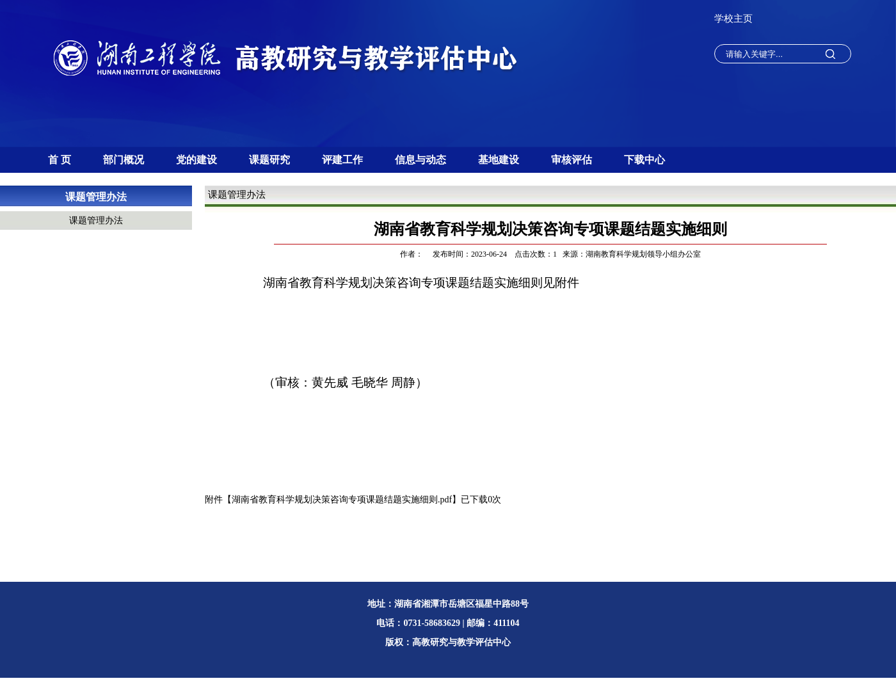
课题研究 (269, 159)
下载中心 (644, 159)
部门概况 (123, 159)
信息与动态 (420, 159)
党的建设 (196, 159)
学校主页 (733, 18)
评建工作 (342, 159)
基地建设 (498, 159)
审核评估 (571, 159)
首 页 (59, 159)
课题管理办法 (96, 196)
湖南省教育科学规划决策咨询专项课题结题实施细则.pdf (342, 499)
